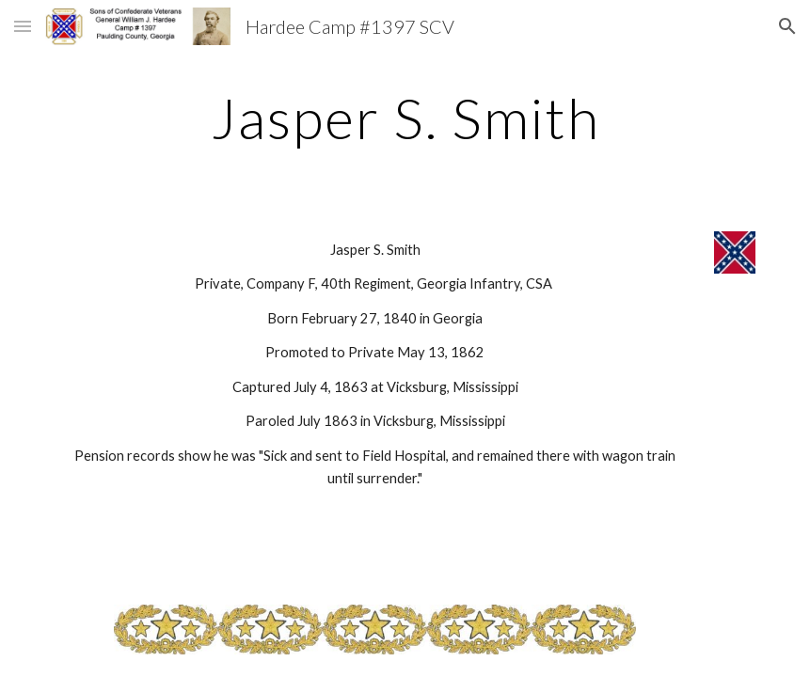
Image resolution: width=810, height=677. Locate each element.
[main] (405, 117)
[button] (22, 26)
